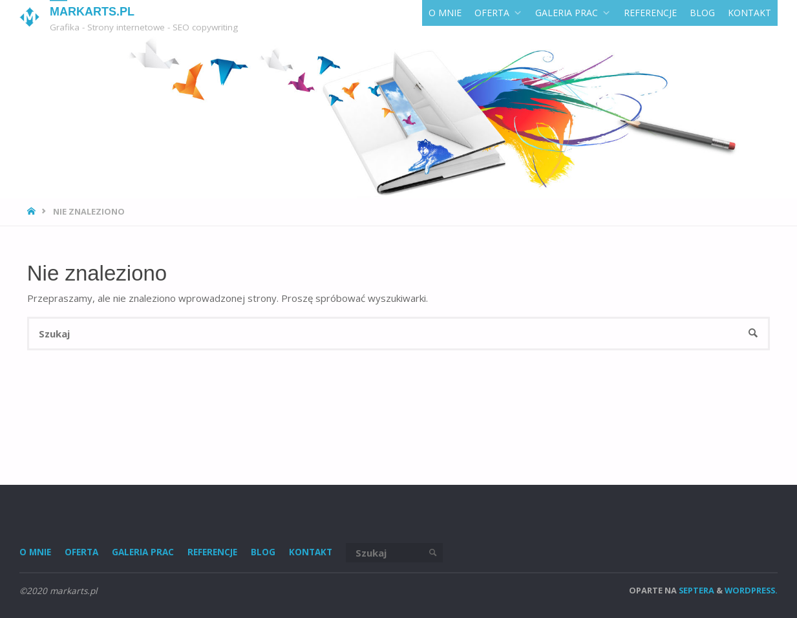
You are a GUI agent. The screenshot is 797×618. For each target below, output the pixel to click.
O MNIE (445, 12)
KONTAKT (749, 12)
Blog (702, 12)
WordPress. (751, 590)
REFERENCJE (650, 12)
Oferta (498, 12)
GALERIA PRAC (573, 12)
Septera (695, 590)
